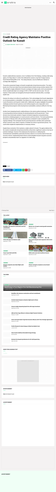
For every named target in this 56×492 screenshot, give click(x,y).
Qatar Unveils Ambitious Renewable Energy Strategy (23, 332)
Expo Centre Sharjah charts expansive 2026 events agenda (40, 240)
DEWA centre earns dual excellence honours (39, 252)
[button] (2, 2)
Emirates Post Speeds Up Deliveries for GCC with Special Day (25, 339)
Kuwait (8, 34)
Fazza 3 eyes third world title (10, 252)
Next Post (51, 210)
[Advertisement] (28, 20)
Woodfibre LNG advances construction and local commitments (14, 227)
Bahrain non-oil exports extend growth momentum (40, 226)
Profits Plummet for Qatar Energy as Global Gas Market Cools (25, 326)
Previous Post (5, 210)
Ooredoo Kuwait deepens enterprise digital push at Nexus (24, 300)
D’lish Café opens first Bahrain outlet (11, 239)
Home (4, 34)
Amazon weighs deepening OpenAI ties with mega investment (25, 306)
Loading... (5, 353)
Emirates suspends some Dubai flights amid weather (13, 265)
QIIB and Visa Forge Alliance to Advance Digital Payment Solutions (26, 313)
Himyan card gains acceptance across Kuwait (39, 264)
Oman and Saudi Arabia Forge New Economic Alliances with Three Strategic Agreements (31, 319)
